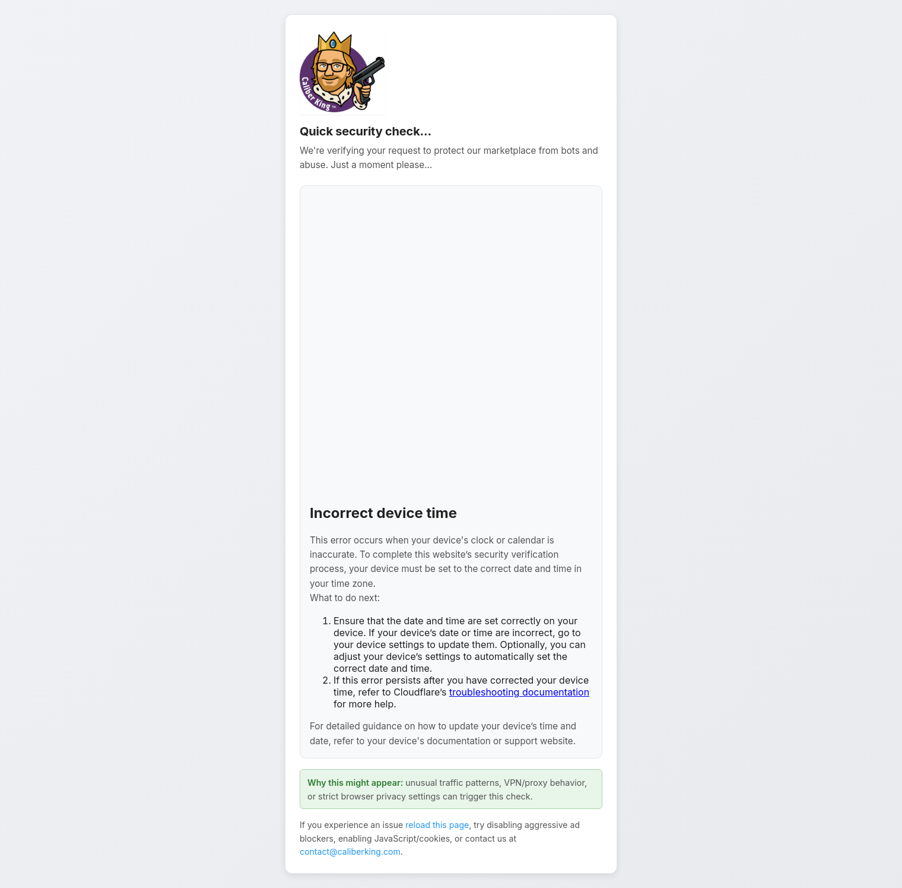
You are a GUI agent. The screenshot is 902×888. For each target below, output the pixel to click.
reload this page (437, 825)
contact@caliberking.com (350, 851)
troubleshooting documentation (519, 692)
